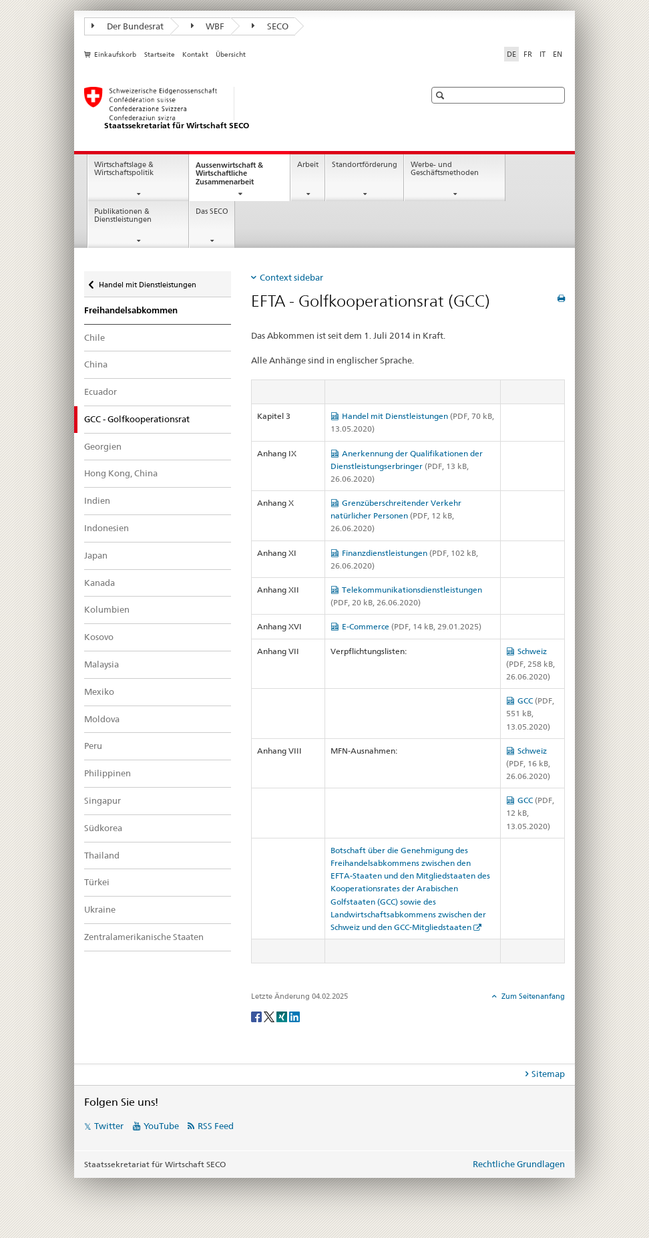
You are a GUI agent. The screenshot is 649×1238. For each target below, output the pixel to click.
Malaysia (101, 664)
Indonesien (106, 527)
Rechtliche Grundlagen (519, 1163)
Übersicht (231, 54)
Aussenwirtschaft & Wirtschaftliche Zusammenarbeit (237, 177)
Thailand (102, 855)
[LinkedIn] (294, 1016)
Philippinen (107, 773)
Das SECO (212, 211)
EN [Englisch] (557, 54)
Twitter (109, 1125)
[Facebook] (257, 1016)
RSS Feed (216, 1125)
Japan (95, 555)
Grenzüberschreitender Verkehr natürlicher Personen (396, 515)
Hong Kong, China (121, 473)
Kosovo (99, 636)
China (95, 364)
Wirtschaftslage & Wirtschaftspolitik (124, 169)
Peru (93, 745)
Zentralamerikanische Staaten (144, 936)
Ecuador (100, 391)
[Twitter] (270, 1016)
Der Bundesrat (127, 26)
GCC (530, 713)
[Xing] (282, 1016)
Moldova (102, 719)
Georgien (103, 446)
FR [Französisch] (527, 54)
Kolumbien (107, 609)
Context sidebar (291, 277)
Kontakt (195, 54)
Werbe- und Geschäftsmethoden (445, 169)
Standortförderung (364, 164)
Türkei (97, 882)
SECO (270, 26)
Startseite (159, 54)
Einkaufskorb (115, 54)
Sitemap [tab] (548, 1073)
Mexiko (99, 691)
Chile (94, 337)
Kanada (99, 582)
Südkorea (103, 827)
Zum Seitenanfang (532, 996)
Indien (97, 500)
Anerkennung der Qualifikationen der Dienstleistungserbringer (407, 466)
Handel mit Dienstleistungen (147, 281)
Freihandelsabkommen (131, 310)
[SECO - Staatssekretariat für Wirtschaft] (241, 109)
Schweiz (530, 663)
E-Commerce (411, 626)
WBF (208, 26)
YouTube (161, 1125)
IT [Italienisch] (542, 54)
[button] (441, 95)
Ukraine (100, 909)
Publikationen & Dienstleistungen (123, 215)
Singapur (102, 800)
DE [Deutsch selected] (511, 54)
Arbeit (307, 164)
